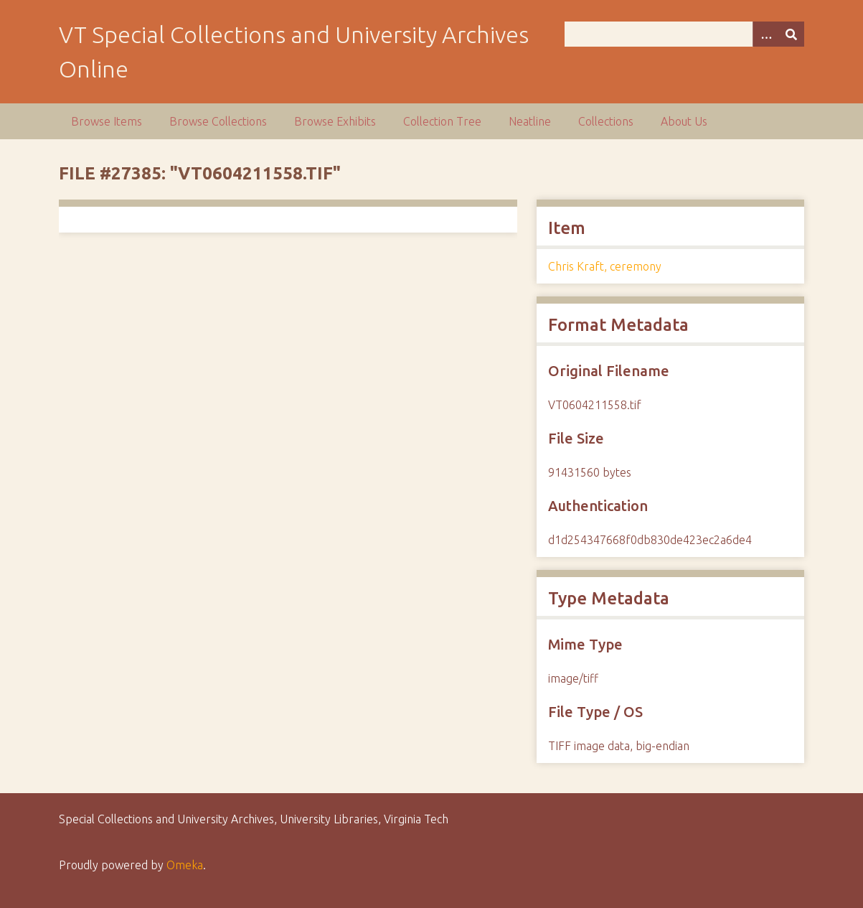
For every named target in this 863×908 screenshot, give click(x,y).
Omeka (184, 864)
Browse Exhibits (335, 121)
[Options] (765, 34)
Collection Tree (442, 121)
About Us (684, 121)
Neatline (530, 121)
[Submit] (791, 34)
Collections (605, 121)
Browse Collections (218, 121)
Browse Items (106, 121)
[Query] (685, 34)
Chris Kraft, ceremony (604, 266)
